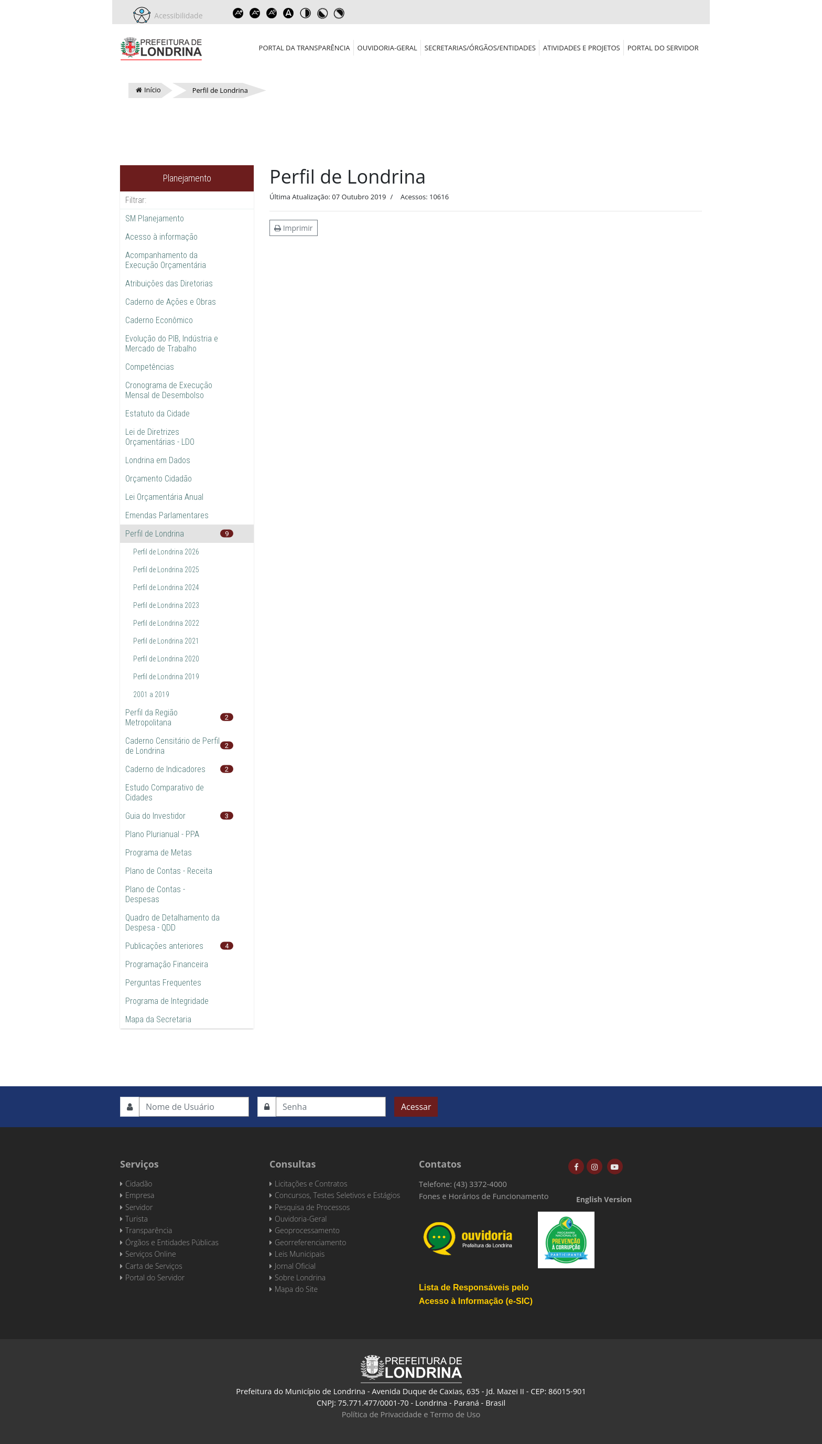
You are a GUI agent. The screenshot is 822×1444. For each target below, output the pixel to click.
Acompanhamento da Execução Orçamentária (165, 260)
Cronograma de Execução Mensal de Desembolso (168, 390)
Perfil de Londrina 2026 (166, 552)
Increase (238, 13)
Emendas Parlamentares (167, 515)
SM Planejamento (154, 218)
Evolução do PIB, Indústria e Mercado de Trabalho (171, 344)
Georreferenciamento (310, 1242)
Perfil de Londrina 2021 (166, 641)
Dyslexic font (288, 13)
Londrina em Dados (157, 460)
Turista (136, 1219)
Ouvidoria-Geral (387, 47)
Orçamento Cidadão (158, 479)
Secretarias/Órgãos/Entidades (480, 47)
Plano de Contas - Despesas (155, 894)
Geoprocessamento (307, 1230)
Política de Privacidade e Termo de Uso (411, 1414)
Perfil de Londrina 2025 (166, 569)
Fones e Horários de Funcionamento (484, 1196)
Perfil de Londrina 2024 (166, 587)
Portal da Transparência (304, 47)
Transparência (148, 1230)
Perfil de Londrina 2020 (166, 659)
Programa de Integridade (167, 1001)
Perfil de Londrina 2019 (166, 676)
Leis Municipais (300, 1254)
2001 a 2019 (151, 694)
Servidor (139, 1207)
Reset (272, 13)
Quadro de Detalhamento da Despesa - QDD (172, 923)
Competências (149, 367)
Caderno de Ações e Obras (170, 302)
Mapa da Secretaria (158, 1019)
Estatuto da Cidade (157, 414)
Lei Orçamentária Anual (164, 497)
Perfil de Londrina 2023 (166, 605)
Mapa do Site (296, 1289)
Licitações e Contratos (311, 1184)
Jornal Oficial (295, 1266)
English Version (604, 1199)
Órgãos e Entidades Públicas (172, 1242)
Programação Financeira (166, 964)
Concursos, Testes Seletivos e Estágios (337, 1195)
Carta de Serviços (153, 1266)
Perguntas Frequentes (163, 983)
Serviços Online (150, 1254)
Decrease (255, 13)
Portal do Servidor (663, 47)
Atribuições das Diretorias (169, 283)
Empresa (140, 1195)
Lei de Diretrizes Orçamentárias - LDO (159, 437)
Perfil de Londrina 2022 (166, 623)
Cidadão (139, 1184)
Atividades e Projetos (581, 47)
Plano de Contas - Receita (168, 871)
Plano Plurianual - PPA (162, 834)
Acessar (416, 1107)
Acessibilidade (176, 15)
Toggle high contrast (305, 13)
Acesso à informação (161, 237)
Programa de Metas (158, 853)
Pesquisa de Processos (312, 1207)
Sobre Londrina (300, 1277)
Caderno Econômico (159, 320)
